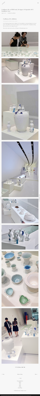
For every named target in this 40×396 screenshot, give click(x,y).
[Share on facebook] (15, 367)
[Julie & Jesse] (3, 3)
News (20, 385)
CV (20, 383)
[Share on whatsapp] (21, 367)
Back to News (20, 374)
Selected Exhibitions (20, 380)
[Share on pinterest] (18, 367)
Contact (20, 386)
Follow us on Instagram (39, 197)
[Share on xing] (23, 367)
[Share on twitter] (16, 367)
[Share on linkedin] (20, 367)
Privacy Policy (20, 387)
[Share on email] (24, 367)
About (20, 382)
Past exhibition (13, 13)
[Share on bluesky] (22, 367)
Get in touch (0, 198)
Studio (20, 384)
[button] (38, 3)
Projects (20, 381)
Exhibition (9, 13)
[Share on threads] (17, 367)
